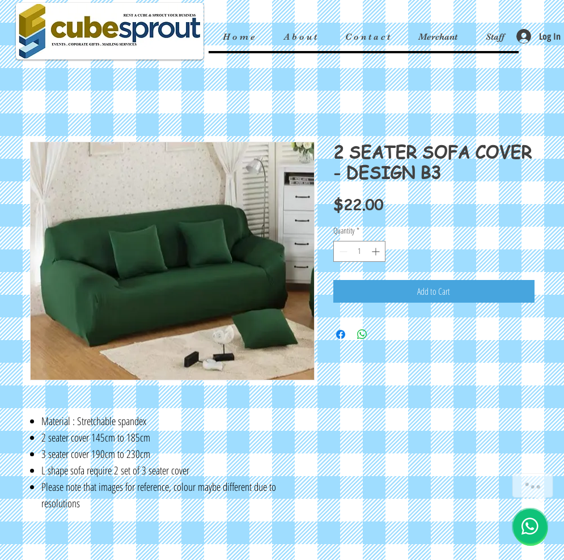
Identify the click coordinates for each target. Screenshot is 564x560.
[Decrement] (342, 251)
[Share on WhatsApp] (362, 334)
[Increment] (377, 251)
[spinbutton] (359, 251)
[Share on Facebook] (340, 334)
